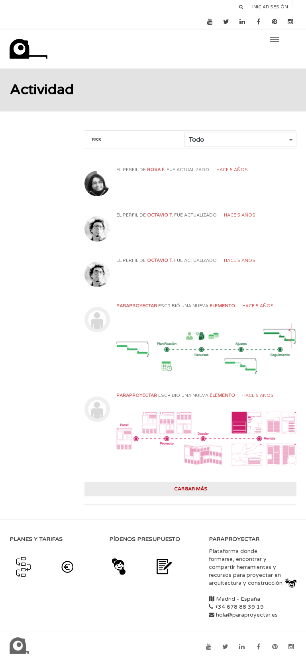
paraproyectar (136, 306)
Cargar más (190, 489)
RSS (96, 140)
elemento (222, 306)
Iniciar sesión (270, 7)
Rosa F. (156, 169)
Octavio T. (160, 215)
